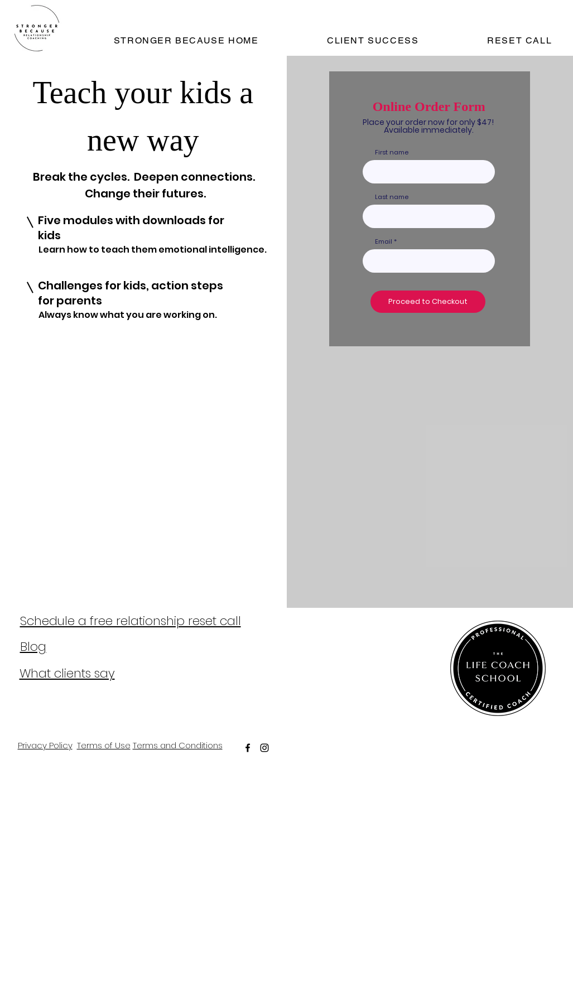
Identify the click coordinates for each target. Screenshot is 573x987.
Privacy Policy (45, 745)
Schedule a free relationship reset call (130, 621)
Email (383, 242)
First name (391, 152)
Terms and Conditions (178, 745)
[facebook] (247, 747)
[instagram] (264, 747)
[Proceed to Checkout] (427, 302)
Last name (391, 197)
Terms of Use (104, 745)
